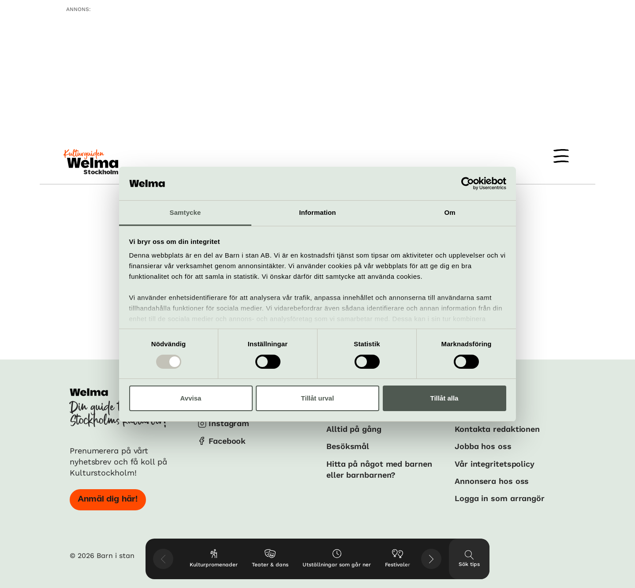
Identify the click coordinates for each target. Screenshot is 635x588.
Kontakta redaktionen (497, 429)
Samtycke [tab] (185, 212)
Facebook (227, 441)
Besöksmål (347, 446)
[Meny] (561, 156)
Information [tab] (317, 212)
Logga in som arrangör (500, 498)
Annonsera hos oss (492, 481)
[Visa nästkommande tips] (431, 559)
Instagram (229, 423)
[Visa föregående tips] (163, 559)
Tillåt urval (317, 398)
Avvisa (191, 398)
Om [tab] (449, 212)
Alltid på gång (353, 429)
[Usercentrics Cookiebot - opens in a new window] (467, 183)
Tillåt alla (444, 398)
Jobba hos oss (483, 446)
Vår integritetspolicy (494, 463)
